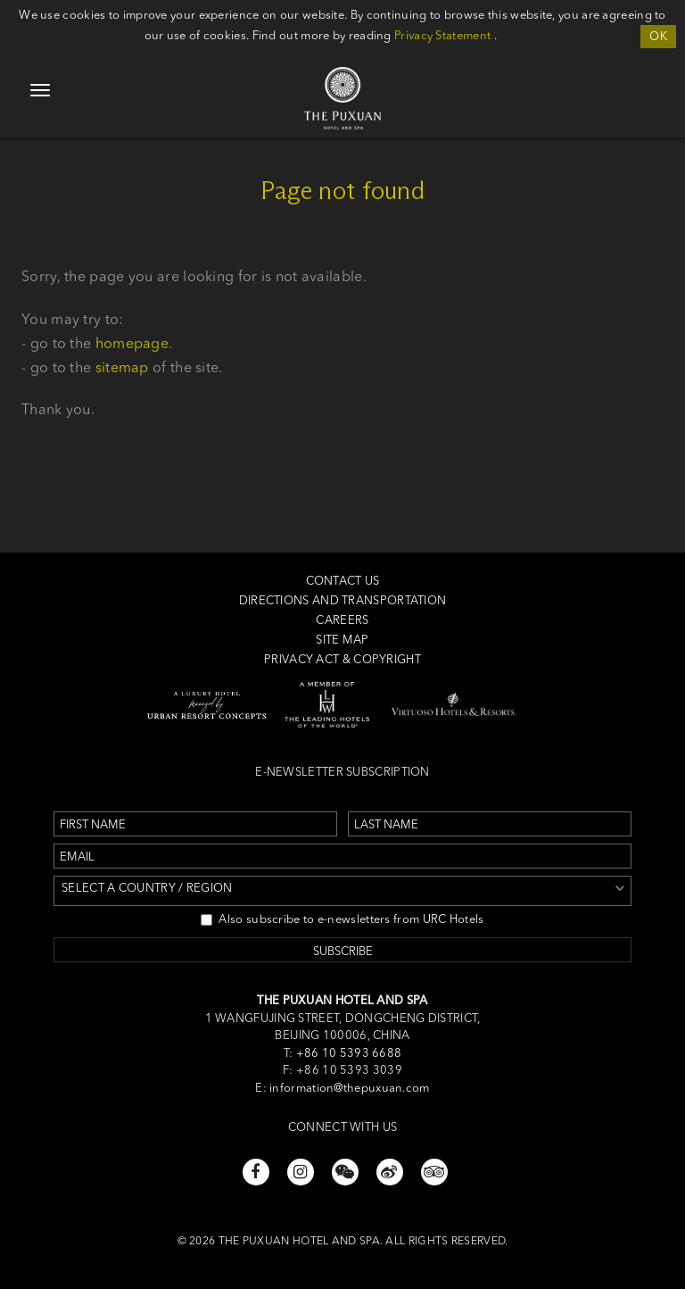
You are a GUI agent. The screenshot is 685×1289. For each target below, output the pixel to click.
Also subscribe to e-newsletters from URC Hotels (342, 918)
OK (658, 36)
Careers (342, 619)
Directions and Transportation (343, 600)
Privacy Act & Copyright (342, 659)
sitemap (122, 367)
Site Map (342, 639)
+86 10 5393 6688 (347, 1052)
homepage (132, 343)
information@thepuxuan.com (349, 1087)
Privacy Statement (442, 35)
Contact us (343, 580)
